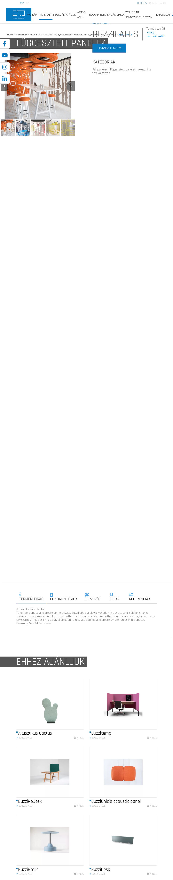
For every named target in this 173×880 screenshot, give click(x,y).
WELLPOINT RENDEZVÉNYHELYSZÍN (138, 14)
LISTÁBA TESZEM (109, 48)
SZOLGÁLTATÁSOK (64, 14)
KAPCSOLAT (163, 14)
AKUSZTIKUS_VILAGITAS (58, 34)
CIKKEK (120, 14)
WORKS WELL (81, 14)
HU (22, 2)
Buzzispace (24, 746)
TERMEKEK (21, 34)
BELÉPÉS (142, 3)
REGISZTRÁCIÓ (157, 3)
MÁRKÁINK (33, 14)
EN (27, 2)
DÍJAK (115, 597)
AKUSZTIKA (36, 34)
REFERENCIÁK (107, 14)
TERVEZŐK (93, 597)
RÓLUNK (94, 14)
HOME (10, 34)
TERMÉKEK (46, 14)
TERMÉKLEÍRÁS (31, 597)
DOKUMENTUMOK (63, 597)
